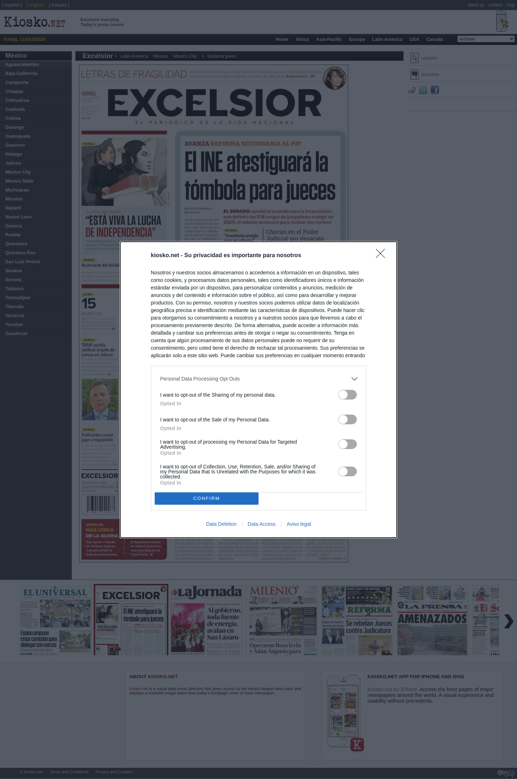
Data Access (262, 524)
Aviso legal (299, 524)
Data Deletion (221, 524)
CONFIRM (206, 498)
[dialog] (258, 390)
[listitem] (258, 379)
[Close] (383, 256)
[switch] (347, 395)
